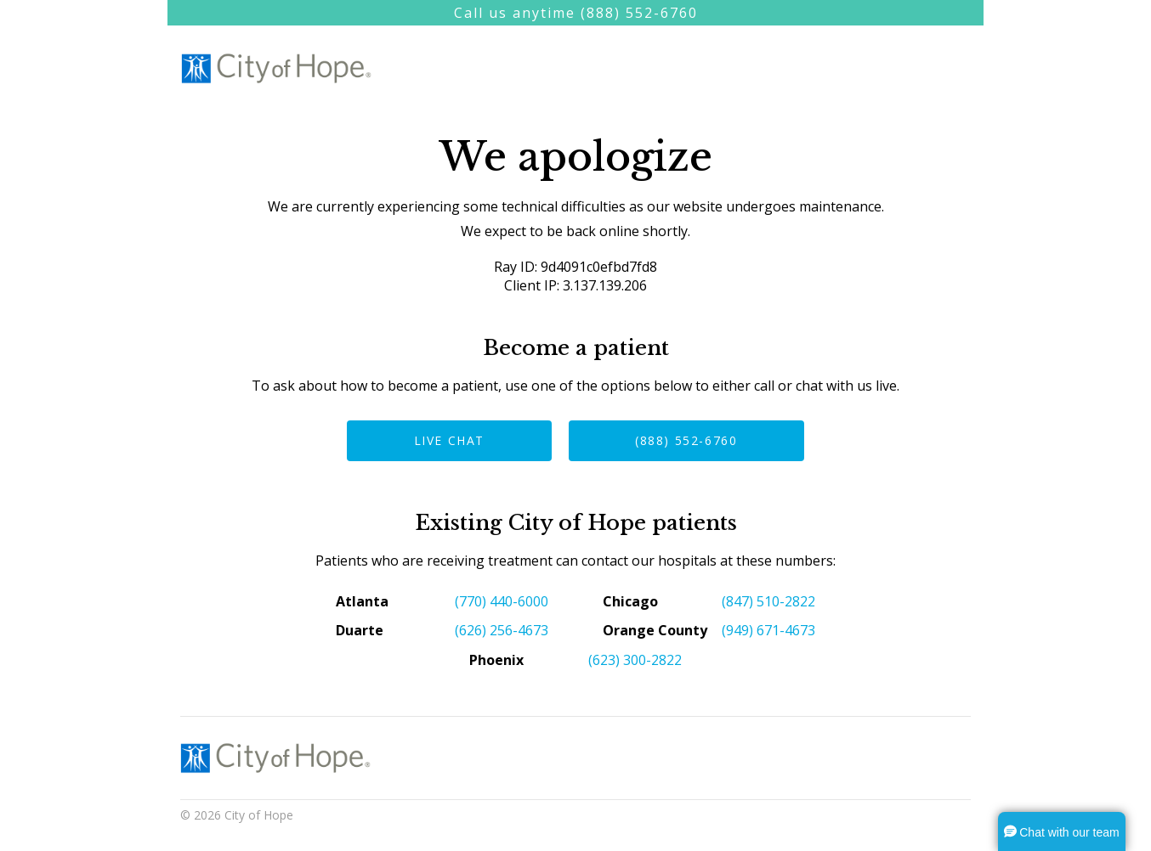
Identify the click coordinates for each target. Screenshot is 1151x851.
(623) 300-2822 (635, 660)
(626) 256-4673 (501, 630)
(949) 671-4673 (768, 630)
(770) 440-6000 (501, 601)
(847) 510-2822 (768, 601)
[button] (1061, 831)
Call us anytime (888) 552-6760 (576, 12)
